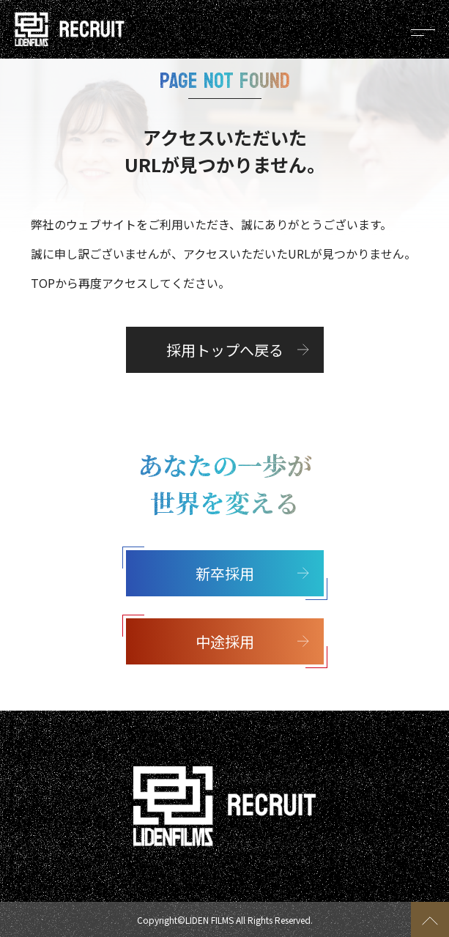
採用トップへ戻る (224, 349)
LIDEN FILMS (209, 920)
